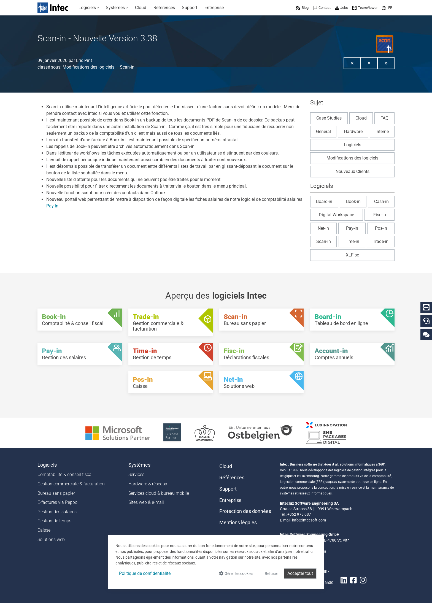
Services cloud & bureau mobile (158, 493)
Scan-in (127, 67)
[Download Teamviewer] (365, 8)
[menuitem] (88, 7)
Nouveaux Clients (352, 171)
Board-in (324, 201)
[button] (387, 8)
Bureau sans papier (56, 493)
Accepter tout (300, 573)
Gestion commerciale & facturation (71, 483)
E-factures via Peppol (58, 502)
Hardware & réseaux (147, 483)
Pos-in (381, 228)
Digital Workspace (336, 214)
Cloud (361, 118)
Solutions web (51, 539)
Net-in (323, 228)
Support (228, 489)
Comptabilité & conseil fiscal (65, 474)
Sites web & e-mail (146, 502)
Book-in (353, 201)
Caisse (43, 530)
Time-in (352, 241)
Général (323, 131)
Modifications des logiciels (88, 67)
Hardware (353, 131)
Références (231, 477)
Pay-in (52, 206)
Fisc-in (379, 214)
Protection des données (245, 511)
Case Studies (329, 118)
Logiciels (352, 144)
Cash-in (381, 201)
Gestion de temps (54, 520)
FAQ (384, 118)
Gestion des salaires (57, 511)
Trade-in (380, 241)
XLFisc (352, 255)
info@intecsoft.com (309, 520)
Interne (382, 131)
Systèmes (139, 465)
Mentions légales (238, 522)
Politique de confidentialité (145, 573)
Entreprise (230, 500)
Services (136, 474)
